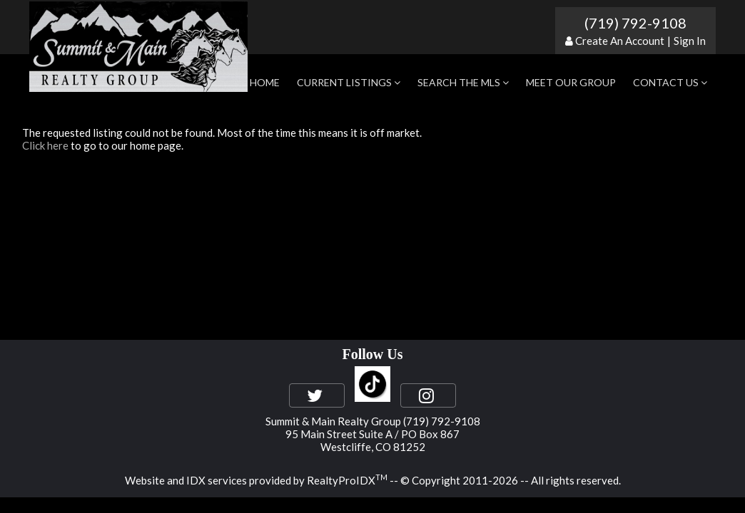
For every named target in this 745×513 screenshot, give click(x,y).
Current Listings (348, 82)
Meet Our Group (571, 82)
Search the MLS (463, 82)
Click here (45, 145)
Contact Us (670, 82)
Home (265, 82)
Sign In (690, 40)
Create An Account (619, 40)
